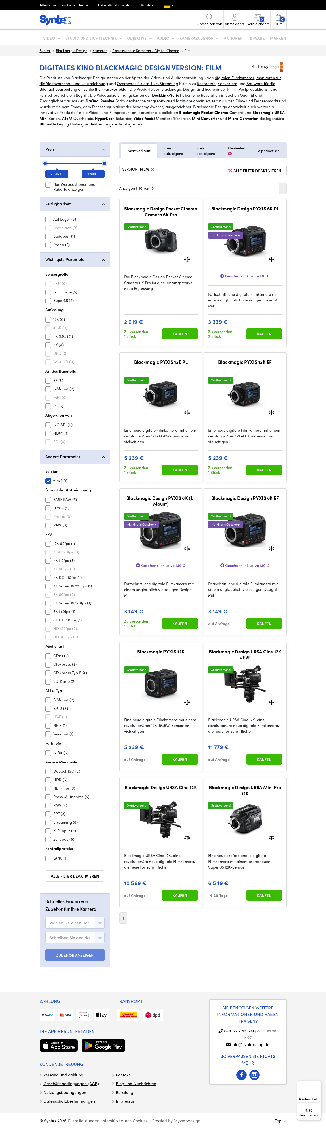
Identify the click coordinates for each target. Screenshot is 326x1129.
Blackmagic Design (71, 50)
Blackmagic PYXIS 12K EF (245, 362)
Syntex (45, 50)
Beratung (124, 1092)
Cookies (140, 1121)
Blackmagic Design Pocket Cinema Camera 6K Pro (160, 212)
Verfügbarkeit (58, 204)
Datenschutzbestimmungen (69, 1101)
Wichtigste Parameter (65, 259)
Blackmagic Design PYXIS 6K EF (245, 498)
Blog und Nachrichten (136, 1083)
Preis (50, 149)
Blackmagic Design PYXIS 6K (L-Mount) (160, 501)
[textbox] (71, 922)
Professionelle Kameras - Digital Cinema (145, 50)
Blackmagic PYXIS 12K (160, 651)
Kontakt (148, 5)
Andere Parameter (62, 456)
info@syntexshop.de (250, 1044)
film (147, 169)
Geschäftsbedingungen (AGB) (71, 1083)
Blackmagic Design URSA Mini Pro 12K (245, 790)
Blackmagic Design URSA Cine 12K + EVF (245, 654)
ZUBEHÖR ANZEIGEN (75, 955)
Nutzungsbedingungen (64, 1092)
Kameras (100, 50)
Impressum (126, 1101)
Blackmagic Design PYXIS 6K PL (245, 209)
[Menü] (318, 1083)
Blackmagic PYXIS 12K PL (161, 362)
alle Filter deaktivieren (75, 876)
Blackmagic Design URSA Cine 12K (161, 787)
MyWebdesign (187, 1121)
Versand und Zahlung (63, 1075)
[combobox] (75, 923)
